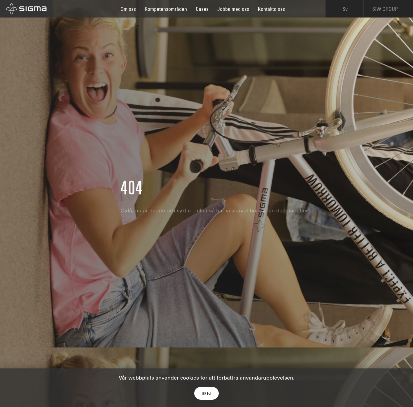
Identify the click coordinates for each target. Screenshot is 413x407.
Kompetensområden (166, 9)
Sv (345, 9)
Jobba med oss (233, 9)
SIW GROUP (389, 9)
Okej (206, 394)
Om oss (128, 9)
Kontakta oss (271, 9)
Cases (202, 9)
